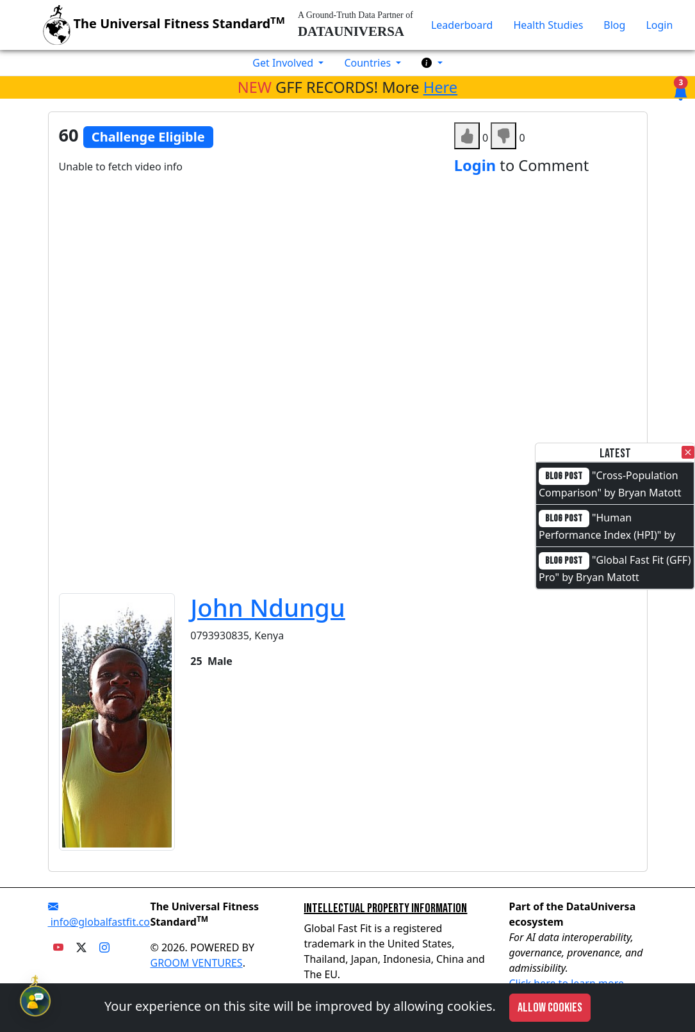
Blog (614, 25)
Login (659, 25)
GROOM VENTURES (196, 963)
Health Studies (548, 25)
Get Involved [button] (284, 63)
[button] (431, 63)
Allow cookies (550, 1007)
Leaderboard (462, 25)
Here (440, 87)
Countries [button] (368, 63)
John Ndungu (267, 607)
